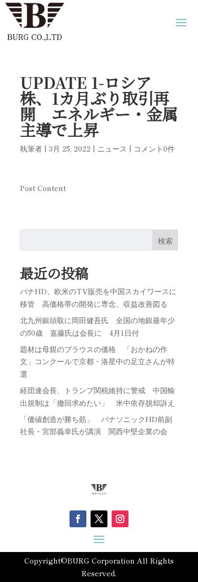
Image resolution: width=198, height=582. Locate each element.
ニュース (112, 148)
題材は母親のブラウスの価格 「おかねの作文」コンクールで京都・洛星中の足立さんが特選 (97, 361)
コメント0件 (154, 148)
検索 (165, 240)
